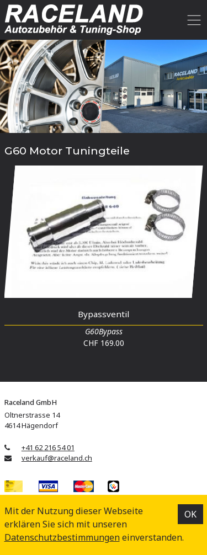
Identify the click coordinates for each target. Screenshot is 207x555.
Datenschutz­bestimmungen (62, 537)
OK (190, 514)
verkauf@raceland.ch (57, 458)
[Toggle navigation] (192, 20)
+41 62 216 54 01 (48, 447)
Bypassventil (103, 313)
